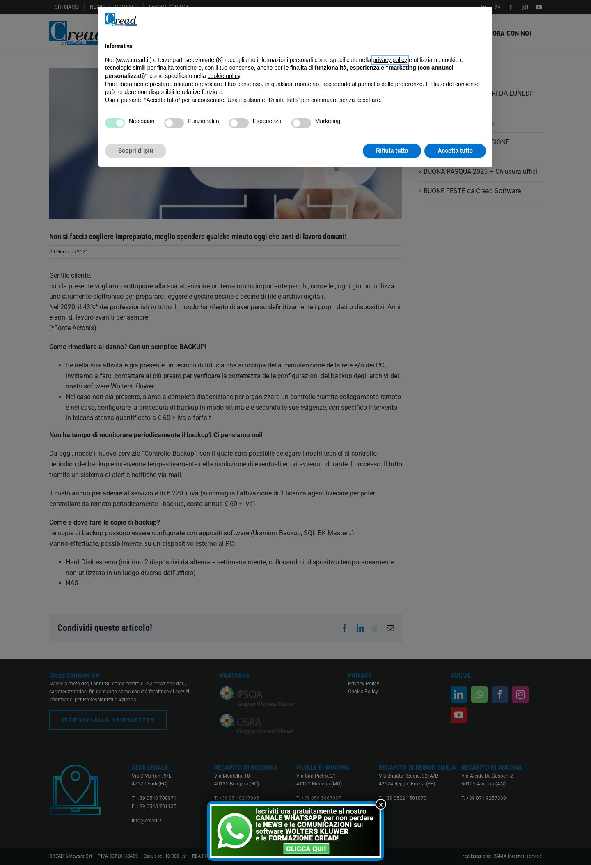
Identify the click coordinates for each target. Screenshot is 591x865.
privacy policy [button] (390, 60)
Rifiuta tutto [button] (392, 150)
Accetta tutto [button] (455, 150)
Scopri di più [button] (135, 150)
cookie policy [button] (224, 76)
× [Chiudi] (381, 804)
